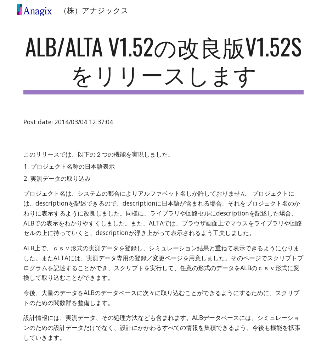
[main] (163, 63)
